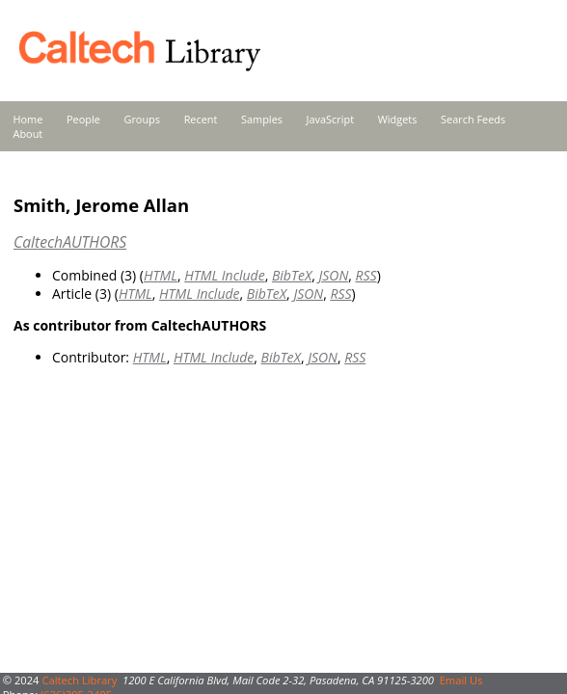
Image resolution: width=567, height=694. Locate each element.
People (83, 119)
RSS (366, 275)
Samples (262, 119)
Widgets (398, 119)
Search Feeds (473, 119)
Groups (141, 119)
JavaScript (330, 119)
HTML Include (224, 275)
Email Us (461, 680)
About (28, 133)
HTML (160, 275)
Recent (201, 119)
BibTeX (291, 275)
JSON (333, 275)
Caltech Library (79, 680)
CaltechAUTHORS (70, 242)
